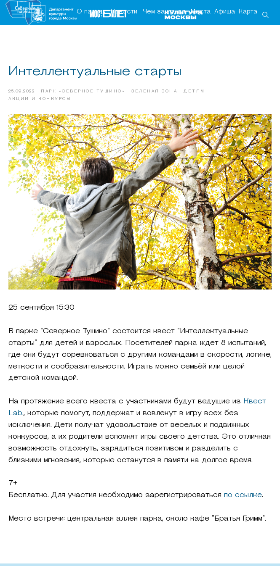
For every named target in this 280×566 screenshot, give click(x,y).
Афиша (224, 12)
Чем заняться (164, 12)
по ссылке (241, 496)
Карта (248, 12)
